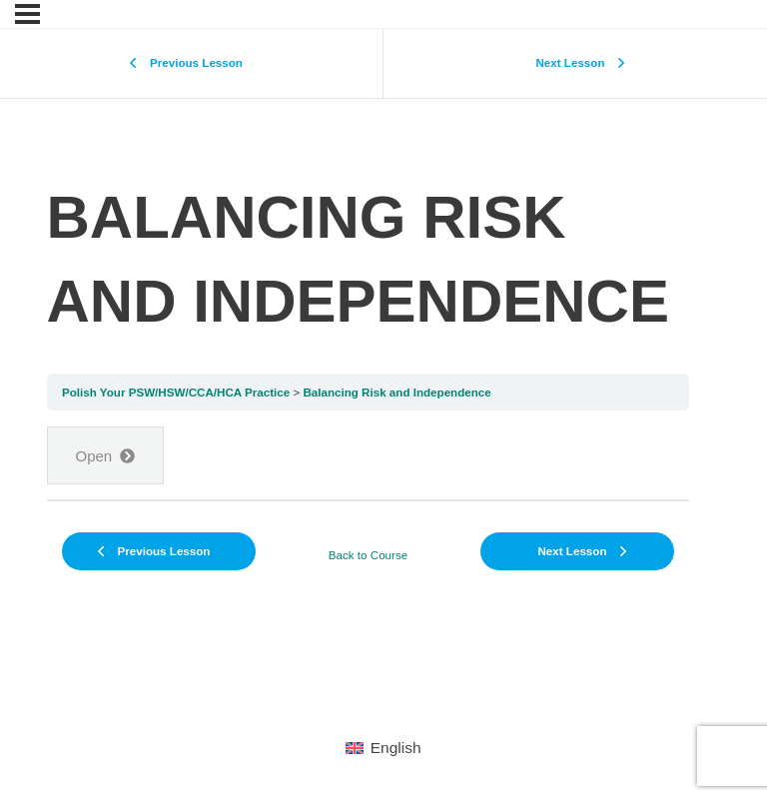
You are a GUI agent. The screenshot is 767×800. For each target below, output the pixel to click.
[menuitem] (383, 748)
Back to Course (368, 554)
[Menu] (27, 14)
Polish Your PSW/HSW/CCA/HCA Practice (176, 392)
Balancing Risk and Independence (396, 392)
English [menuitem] (396, 747)
